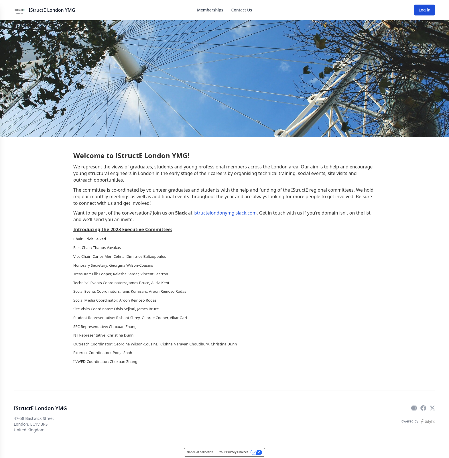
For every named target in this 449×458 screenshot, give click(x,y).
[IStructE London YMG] (19, 10)
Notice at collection (200, 452)
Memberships (210, 10)
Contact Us (241, 10)
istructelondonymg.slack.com (225, 213)
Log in (424, 10)
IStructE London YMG (52, 10)
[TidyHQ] (428, 421)
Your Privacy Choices (233, 452)
